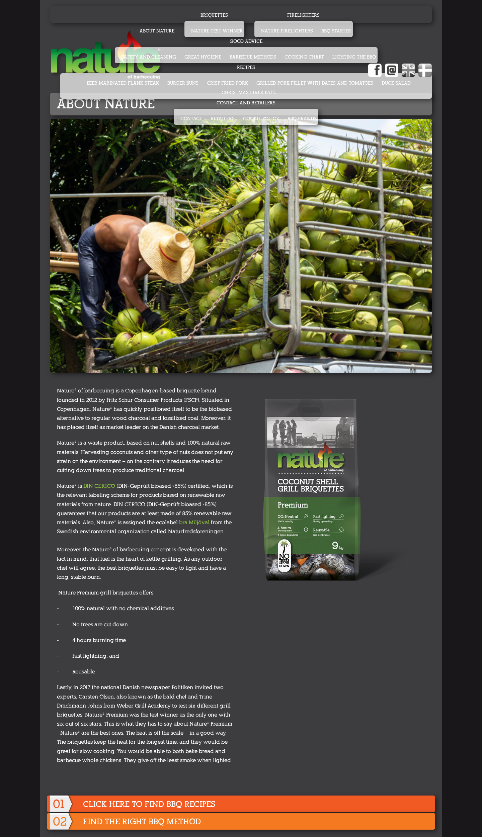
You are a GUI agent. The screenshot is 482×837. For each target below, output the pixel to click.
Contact (191, 118)
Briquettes (214, 15)
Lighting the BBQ (354, 57)
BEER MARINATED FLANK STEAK (123, 83)
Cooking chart (304, 57)
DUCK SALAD (396, 83)
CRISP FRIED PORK (227, 83)
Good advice (246, 41)
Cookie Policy (261, 118)
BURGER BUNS (182, 83)
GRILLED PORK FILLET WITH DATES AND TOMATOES (314, 83)
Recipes (246, 67)
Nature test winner (217, 30)
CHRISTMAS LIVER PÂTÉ (249, 92)
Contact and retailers (246, 102)
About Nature (157, 30)
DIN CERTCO (99, 486)
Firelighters (303, 15)
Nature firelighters (287, 30)
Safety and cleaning (149, 57)
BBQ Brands (302, 118)
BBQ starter (336, 30)
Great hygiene (202, 57)
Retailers (223, 118)
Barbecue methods (253, 57)
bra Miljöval (194, 522)
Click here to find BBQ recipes (149, 804)
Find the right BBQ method (142, 821)
